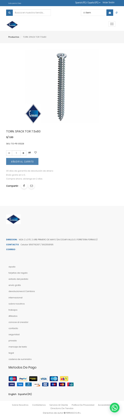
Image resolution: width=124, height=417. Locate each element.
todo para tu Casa (14, 3)
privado (13, 340)
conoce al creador (18, 322)
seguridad (14, 334)
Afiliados (13, 316)
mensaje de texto (18, 346)
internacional (15, 297)
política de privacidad (83, 404)
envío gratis (15, 285)
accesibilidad (105, 404)
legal (11, 352)
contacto (13, 328)
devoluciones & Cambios (22, 291)
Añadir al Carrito (22, 161)
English (12, 394)
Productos (13, 37)
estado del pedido (18, 279)
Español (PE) (25, 394)
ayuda (12, 266)
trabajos (13, 309)
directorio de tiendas (62, 408)
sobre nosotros (17, 303)
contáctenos (39, 404)
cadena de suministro (20, 359)
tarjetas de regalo (18, 272)
